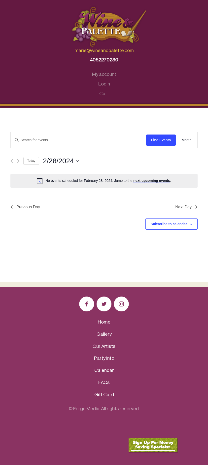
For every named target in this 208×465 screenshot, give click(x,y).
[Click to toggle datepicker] (61, 161)
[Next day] (18, 161)
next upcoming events (151, 181)
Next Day (186, 207)
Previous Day (25, 207)
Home (104, 322)
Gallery (104, 334)
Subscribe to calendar (169, 224)
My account (104, 74)
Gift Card (104, 394)
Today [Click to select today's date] (31, 161)
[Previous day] (11, 161)
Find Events (161, 140)
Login (104, 84)
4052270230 (104, 59)
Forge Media (86, 408)
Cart (104, 93)
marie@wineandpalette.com (104, 50)
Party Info (104, 358)
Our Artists (104, 346)
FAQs (104, 382)
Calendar (104, 370)
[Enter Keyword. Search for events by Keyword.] (78, 140)
